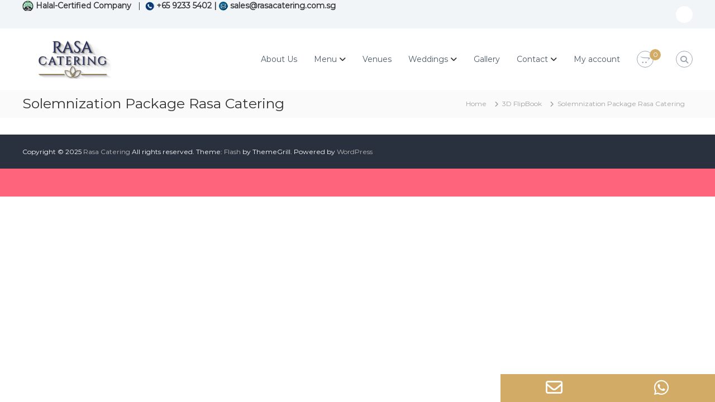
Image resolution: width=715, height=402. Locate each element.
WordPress (355, 151)
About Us (279, 59)
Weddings (428, 59)
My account (597, 59)
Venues (377, 59)
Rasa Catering (106, 151)
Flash (232, 151)
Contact (532, 59)
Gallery (487, 59)
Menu (325, 59)
